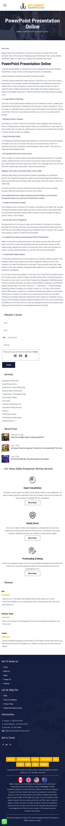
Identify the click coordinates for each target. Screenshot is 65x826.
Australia (11, 759)
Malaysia (44, 764)
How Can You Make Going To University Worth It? (27, 437)
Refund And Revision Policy (13, 708)
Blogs (5, 675)
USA (55, 759)
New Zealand (46, 759)
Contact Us (7, 679)
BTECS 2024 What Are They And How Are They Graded (30, 459)
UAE (28, 764)
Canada (35, 759)
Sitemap (6, 684)
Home (19, 31)
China (35, 764)
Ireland (20, 764)
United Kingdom (23, 759)
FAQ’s (5, 696)
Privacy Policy (8, 704)
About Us (7, 671)
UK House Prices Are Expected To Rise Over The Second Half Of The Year (36, 448)
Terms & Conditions (10, 700)
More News (32, 503)
